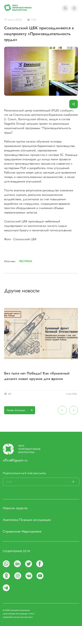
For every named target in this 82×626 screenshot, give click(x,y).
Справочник (12, 531)
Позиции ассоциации (35, 519)
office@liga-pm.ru (15, 460)
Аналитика (10, 519)
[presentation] (62, 410)
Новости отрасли (15, 508)
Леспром (25, 261)
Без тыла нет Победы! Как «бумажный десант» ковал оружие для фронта (36, 376)
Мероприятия (31, 531)
